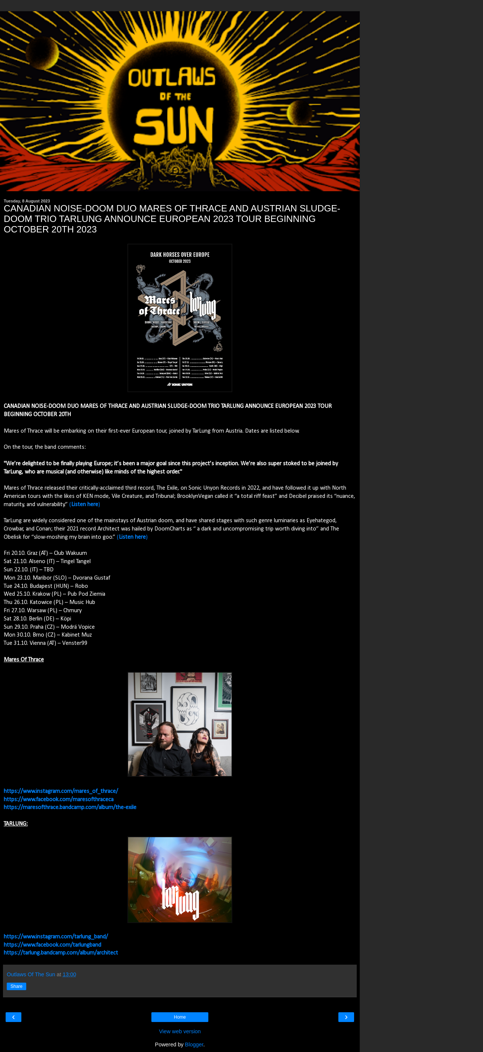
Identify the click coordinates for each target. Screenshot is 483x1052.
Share (16, 986)
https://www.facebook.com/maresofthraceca (59, 800)
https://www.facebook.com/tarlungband (52, 945)
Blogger (194, 1045)
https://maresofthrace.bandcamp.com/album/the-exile (70, 808)
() (84, 505)
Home (180, 1017)
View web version (180, 1031)
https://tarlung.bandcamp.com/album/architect (61, 953)
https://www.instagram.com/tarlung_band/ (56, 937)
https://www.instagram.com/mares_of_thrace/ (61, 791)
